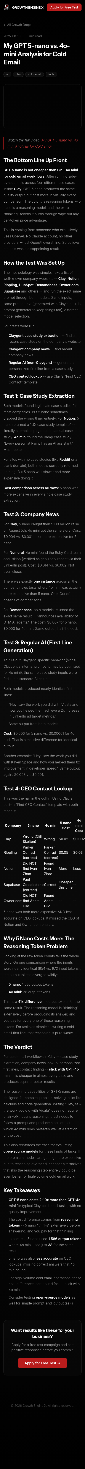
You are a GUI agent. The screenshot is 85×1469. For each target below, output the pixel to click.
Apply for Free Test (64, 7)
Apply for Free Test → (43, 1363)
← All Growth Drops (17, 25)
